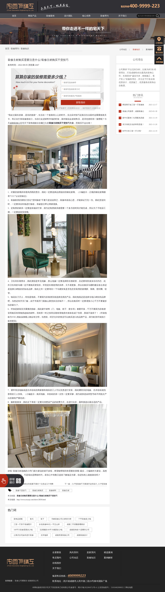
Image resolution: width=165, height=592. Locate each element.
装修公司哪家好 (21, 581)
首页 (7, 48)
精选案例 (108, 552)
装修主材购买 (37, 490)
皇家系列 (91, 552)
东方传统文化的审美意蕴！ (131, 124)
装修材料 (52, 490)
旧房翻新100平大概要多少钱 (51, 530)
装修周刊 (15, 48)
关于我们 (56, 568)
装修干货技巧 (21, 490)
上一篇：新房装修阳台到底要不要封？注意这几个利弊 (31, 484)
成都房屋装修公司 (62, 535)
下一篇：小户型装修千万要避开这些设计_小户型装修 (85, 484)
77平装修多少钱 (84, 519)
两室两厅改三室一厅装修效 (131, 105)
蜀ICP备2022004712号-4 (87, 587)
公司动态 (123, 49)
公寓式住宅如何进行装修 (24, 535)
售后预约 (56, 557)
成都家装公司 (33, 581)
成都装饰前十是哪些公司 (79, 530)
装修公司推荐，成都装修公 (131, 111)
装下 (42, 519)
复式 (32, 519)
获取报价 (80, 102)
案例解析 (149, 49)
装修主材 (65, 490)
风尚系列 (73, 552)
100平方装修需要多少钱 (23, 530)
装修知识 (25, 48)
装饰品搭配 (18, 519)
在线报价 (56, 563)
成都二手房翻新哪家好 (76, 524)
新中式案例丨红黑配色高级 (131, 118)
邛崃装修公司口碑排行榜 (61, 519)
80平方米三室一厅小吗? (130, 131)
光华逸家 (44, 535)
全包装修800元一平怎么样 (49, 524)
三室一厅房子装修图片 (23, 524)
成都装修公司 (16, 123)
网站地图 (129, 587)
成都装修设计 (82, 535)
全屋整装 (56, 552)
